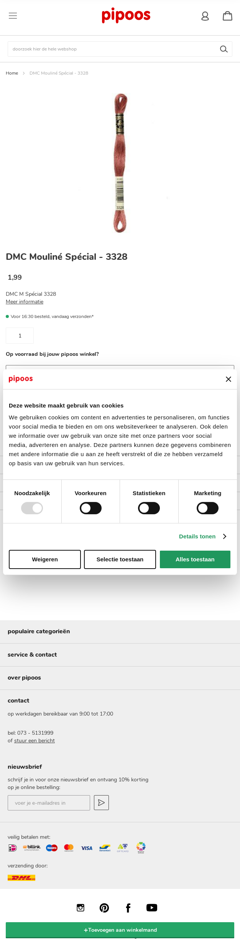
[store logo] (125, 15)
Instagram (84, 907)
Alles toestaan (195, 559)
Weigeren (45, 559)
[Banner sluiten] (228, 379)
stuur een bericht (34, 740)
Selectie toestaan (120, 559)
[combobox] (120, 49)
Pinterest (108, 907)
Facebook (132, 907)
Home (12, 73)
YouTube (155, 907)
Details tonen (197, 536)
